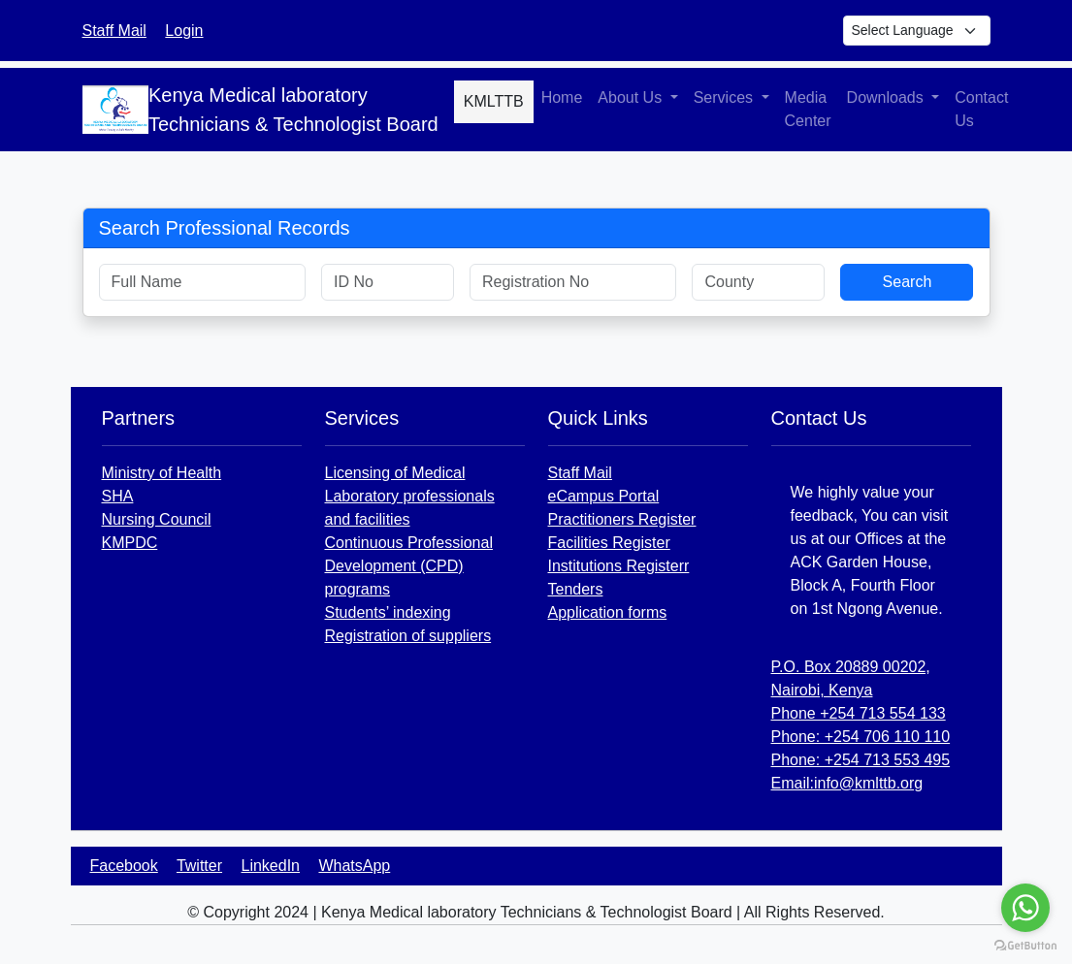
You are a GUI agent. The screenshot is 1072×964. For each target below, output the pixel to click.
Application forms (607, 612)
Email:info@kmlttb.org (847, 783)
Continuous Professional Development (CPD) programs (409, 565)
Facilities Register (609, 542)
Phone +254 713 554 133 (858, 713)
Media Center (808, 109)
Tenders (575, 589)
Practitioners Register (622, 519)
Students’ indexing (388, 612)
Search (907, 281)
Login (184, 30)
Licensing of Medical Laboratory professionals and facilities (410, 496)
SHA (118, 496)
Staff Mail (114, 30)
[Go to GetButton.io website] (1025, 944)
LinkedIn (271, 865)
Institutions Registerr (619, 566)
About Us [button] (632, 97)
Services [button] (726, 97)
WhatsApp (354, 865)
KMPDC (130, 542)
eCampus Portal (604, 496)
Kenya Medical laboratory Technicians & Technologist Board (293, 109)
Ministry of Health (162, 473)
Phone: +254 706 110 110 (861, 736)
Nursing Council (156, 519)
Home (562, 97)
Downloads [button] (887, 97)
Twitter (199, 865)
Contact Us (981, 109)
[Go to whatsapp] (1025, 908)
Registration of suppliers (408, 635)
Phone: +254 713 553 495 (861, 760)
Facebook (124, 865)
